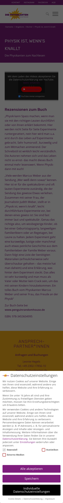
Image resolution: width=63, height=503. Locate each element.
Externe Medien (13, 451)
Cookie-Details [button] (14, 496)
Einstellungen (27, 439)
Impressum (50, 496)
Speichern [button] (32, 475)
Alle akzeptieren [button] (31, 466)
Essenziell (10, 446)
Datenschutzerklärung (15, 435)
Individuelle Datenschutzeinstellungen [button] (31, 487)
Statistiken (50, 446)
